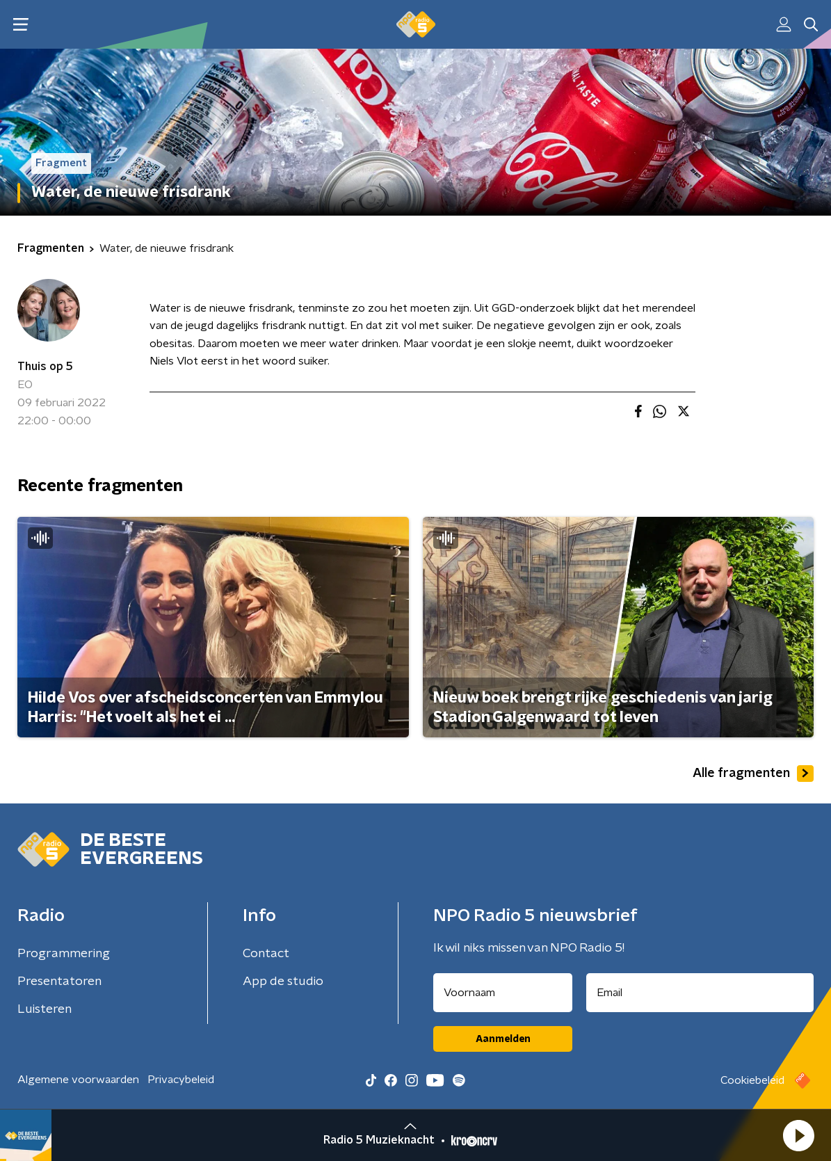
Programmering (63, 953)
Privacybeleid (180, 1079)
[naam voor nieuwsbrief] (502, 992)
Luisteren (44, 1009)
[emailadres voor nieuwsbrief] (700, 992)
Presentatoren (59, 981)
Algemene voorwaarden (78, 1079)
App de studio (283, 981)
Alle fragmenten (753, 773)
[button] (798, 1135)
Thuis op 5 (45, 366)
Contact (266, 953)
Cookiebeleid (752, 1080)
